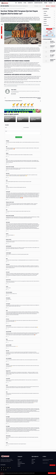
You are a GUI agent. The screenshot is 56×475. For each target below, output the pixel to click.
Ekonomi (49, 21)
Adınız (6, 125)
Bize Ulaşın (6, 0)
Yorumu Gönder (19, 135)
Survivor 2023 (18, 84)
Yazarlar (50, 2)
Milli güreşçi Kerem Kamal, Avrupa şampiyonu (9, 117)
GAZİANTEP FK (30, 2)
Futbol (25, 2)
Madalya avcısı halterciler (21, 117)
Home (1, 8)
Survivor (14, 84)
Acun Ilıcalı (9, 84)
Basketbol (20, 2)
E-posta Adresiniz (26, 125)
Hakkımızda (2, 0)
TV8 (11, 84)
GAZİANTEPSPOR (49, 25)
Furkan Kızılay (38, 84)
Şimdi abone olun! (52, 463)
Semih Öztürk (23, 84)
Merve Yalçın (33, 84)
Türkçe (50, 0)
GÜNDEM (45, 2)
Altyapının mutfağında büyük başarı (35, 117)
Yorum (6, 129)
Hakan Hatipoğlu (28, 84)
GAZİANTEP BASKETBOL (38, 2)
